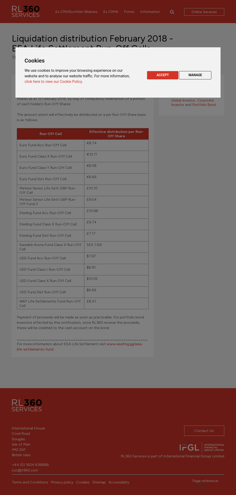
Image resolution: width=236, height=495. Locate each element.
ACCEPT (162, 75)
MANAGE (195, 75)
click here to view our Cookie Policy (53, 81)
